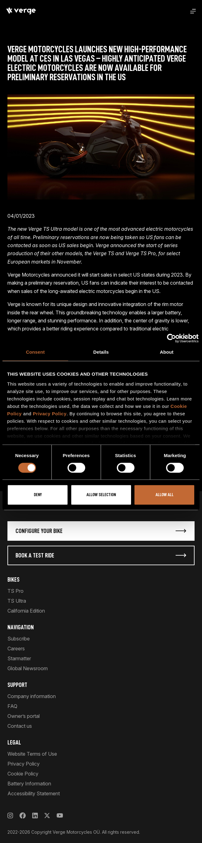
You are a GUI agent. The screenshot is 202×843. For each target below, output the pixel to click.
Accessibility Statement (33, 793)
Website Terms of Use (32, 754)
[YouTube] (59, 815)
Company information (31, 696)
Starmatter (19, 658)
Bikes (13, 579)
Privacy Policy (50, 413)
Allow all (164, 495)
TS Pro (15, 591)
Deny (38, 495)
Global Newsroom (27, 668)
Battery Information (29, 783)
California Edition (26, 611)
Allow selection (101, 495)
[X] (47, 815)
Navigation (20, 627)
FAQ (12, 706)
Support (17, 685)
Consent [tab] (35, 352)
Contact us (19, 726)
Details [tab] (101, 352)
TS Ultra (16, 601)
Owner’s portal (23, 716)
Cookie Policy (22, 774)
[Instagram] (10, 816)
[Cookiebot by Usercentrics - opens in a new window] (171, 338)
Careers (16, 648)
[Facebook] (23, 815)
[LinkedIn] (35, 816)
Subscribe (18, 639)
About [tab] (166, 352)
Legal (14, 742)
